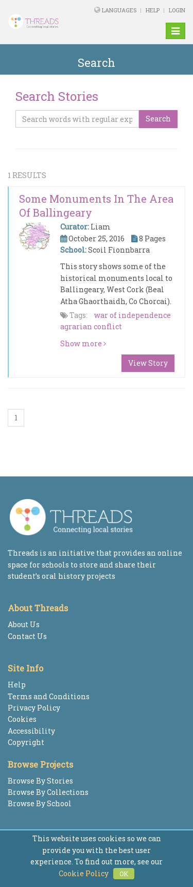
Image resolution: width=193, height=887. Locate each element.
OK (123, 874)
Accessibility (31, 731)
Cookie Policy (84, 873)
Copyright (26, 742)
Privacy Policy (34, 708)
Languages (120, 10)
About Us (24, 624)
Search (158, 118)
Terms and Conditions (49, 696)
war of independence (132, 315)
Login (177, 10)
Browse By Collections (48, 792)
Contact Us (27, 636)
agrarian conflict (91, 326)
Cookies (22, 719)
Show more (83, 343)
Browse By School (40, 803)
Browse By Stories (40, 781)
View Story (148, 363)
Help (153, 10)
